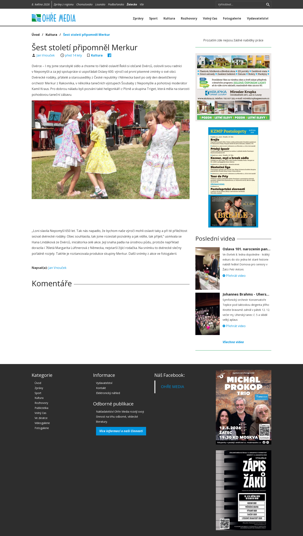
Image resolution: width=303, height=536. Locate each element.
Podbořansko (116, 4)
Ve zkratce (41, 418)
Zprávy (138, 18)
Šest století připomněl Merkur (86, 34)
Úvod (36, 34)
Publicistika (41, 408)
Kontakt (101, 388)
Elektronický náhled (108, 393)
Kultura (169, 18)
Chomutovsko (84, 4)
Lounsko (100, 4)
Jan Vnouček (46, 55)
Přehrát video (234, 276)
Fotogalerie (232, 18)
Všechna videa (233, 342)
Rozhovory (189, 18)
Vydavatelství (257, 18)
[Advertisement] (110, 212)
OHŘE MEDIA (172, 386)
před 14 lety (73, 55)
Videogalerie (42, 423)
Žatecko (132, 4)
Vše (142, 4)
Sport (153, 18)
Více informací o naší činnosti (121, 431)
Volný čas (210, 18)
